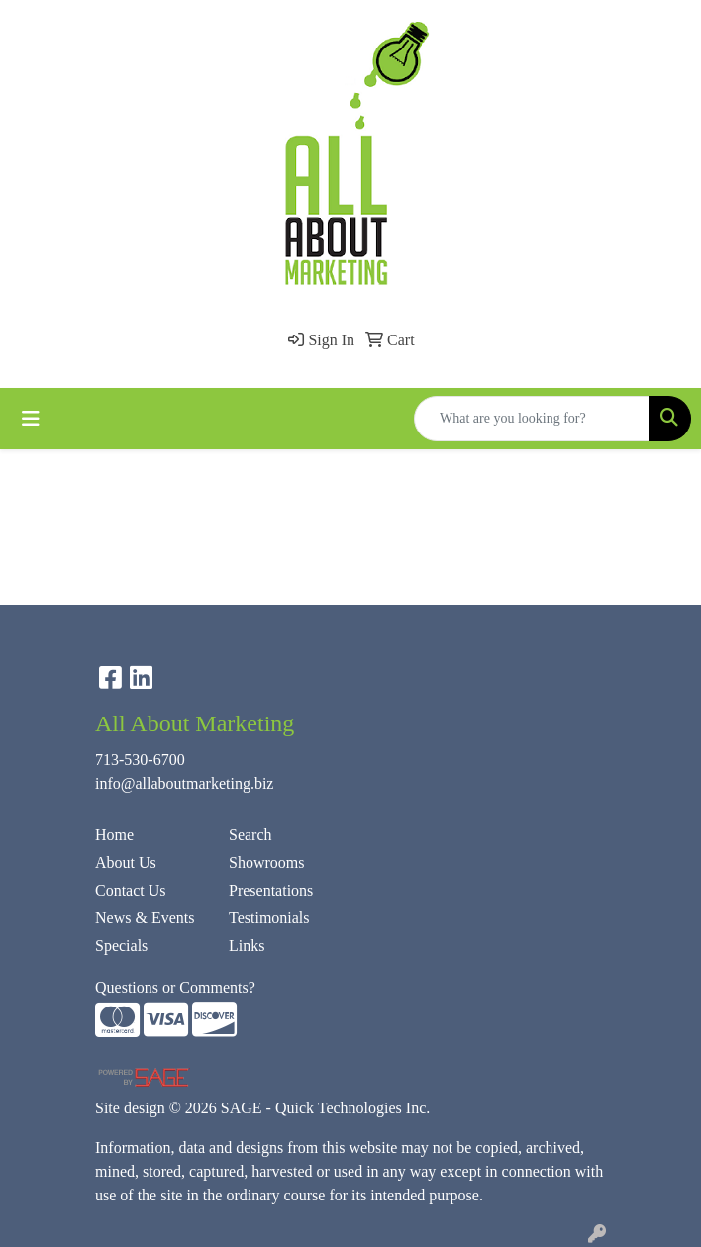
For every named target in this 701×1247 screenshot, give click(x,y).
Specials (121, 945)
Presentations (271, 890)
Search (250, 834)
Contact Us (130, 890)
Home (114, 834)
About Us (125, 862)
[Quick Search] (532, 418)
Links (246, 945)
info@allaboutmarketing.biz (184, 783)
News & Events (144, 918)
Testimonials (269, 918)
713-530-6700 (140, 759)
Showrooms (266, 862)
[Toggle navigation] (30, 418)
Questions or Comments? (175, 987)
